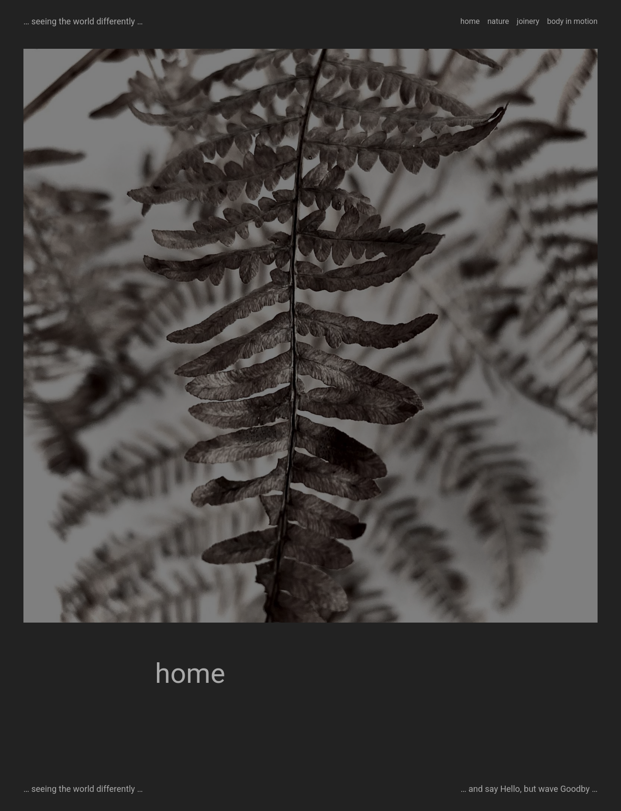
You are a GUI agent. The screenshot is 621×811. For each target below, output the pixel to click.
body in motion (572, 21)
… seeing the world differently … (83, 21)
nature (498, 21)
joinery (528, 21)
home (469, 21)
